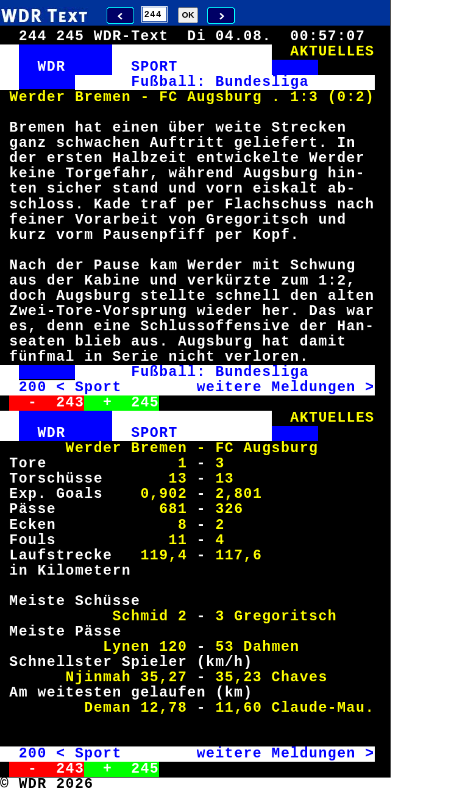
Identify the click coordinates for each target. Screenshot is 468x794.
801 (248, 494)
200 (33, 387)
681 (173, 509)
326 (229, 509)
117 (229, 555)
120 (173, 647)
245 (145, 403)
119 (154, 555)
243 (70, 403)
